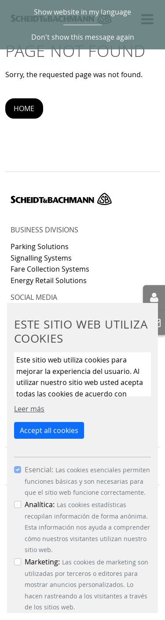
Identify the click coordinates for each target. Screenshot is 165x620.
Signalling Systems (41, 258)
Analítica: (40, 504)
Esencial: (39, 469)
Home (24, 108)
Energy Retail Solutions (49, 280)
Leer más (29, 409)
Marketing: (42, 562)
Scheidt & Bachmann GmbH (61, 199)
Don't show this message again (82, 37)
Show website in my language (82, 12)
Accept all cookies (49, 430)
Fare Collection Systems (50, 269)
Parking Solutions (40, 246)
